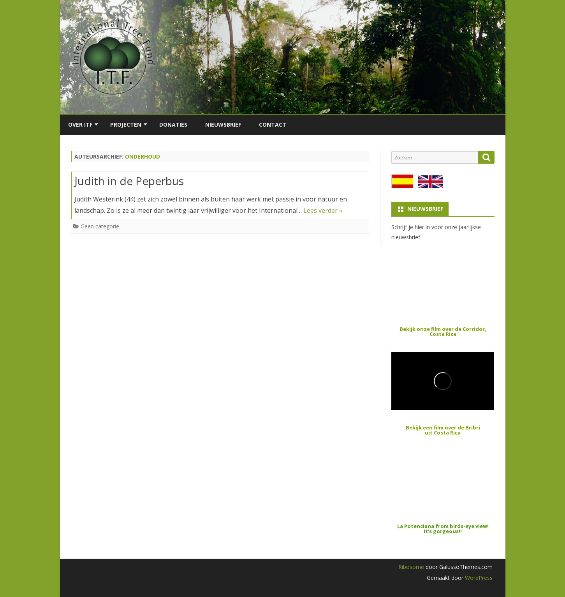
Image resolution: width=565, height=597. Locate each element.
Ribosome (411, 567)
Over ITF (80, 124)
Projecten (125, 124)
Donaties (173, 124)
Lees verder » (322, 210)
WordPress (478, 577)
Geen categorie (100, 226)
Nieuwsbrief (223, 124)
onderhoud (142, 156)
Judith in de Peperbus (129, 180)
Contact (272, 124)
